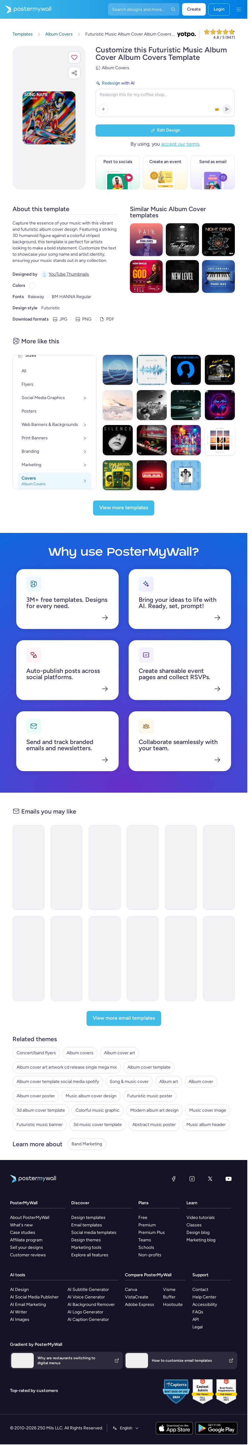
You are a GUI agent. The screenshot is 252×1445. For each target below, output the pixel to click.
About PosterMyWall (29, 1217)
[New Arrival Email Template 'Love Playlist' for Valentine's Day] (66, 867)
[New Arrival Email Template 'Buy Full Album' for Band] (105, 867)
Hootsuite (173, 1304)
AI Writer (18, 1312)
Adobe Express (139, 1304)
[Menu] (238, 9)
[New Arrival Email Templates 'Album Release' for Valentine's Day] (66, 958)
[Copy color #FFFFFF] (32, 286)
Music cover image (207, 1110)
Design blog (198, 1232)
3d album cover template (41, 1110)
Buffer (169, 1297)
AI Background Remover (91, 1304)
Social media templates (93, 1232)
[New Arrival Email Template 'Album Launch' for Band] (28, 867)
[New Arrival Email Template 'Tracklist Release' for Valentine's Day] (219, 958)
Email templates (86, 1225)
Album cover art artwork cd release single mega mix (67, 1067)
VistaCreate (136, 1297)
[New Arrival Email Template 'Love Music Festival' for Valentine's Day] (181, 867)
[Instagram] (192, 1178)
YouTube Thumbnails (69, 274)
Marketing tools (86, 1247)
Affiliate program (26, 1240)
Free (142, 1217)
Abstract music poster (154, 1124)
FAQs (197, 1312)
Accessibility (204, 1304)
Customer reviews (28, 1255)
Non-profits (149, 1255)
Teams (144, 1240)
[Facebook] (173, 1178)
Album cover (201, 1081)
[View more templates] (123, 507)
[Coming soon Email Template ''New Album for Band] (105, 958)
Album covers (80, 1053)
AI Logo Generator (85, 1312)
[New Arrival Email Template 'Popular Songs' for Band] (219, 867)
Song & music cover (129, 1081)
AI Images (19, 1319)
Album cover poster (36, 1096)
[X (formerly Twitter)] (210, 1178)
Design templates (88, 1217)
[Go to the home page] (25, 9)
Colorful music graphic (98, 1110)
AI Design (19, 1289)
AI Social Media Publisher (34, 1297)
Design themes (86, 1240)
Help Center (204, 1297)
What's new (21, 1225)
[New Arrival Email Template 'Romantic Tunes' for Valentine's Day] (28, 958)
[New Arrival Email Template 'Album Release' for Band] (143, 867)
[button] (74, 57)
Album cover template (148, 1067)
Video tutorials (200, 1217)
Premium (147, 1225)
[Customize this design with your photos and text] (49, 117)
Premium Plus (151, 1232)
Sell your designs (26, 1247)
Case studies (22, 1232)
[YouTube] (228, 1178)
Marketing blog (200, 1240)
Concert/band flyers (36, 1053)
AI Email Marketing (28, 1304)
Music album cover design (91, 1096)
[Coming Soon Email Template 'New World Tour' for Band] (143, 958)
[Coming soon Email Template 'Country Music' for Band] (181, 958)
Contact (200, 1289)
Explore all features (89, 1255)
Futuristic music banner (40, 1124)
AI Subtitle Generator (88, 1289)
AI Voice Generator (86, 1297)
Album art (168, 1081)
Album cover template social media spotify (58, 1081)
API (195, 1319)
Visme (169, 1289)
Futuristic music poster (149, 1096)
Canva (131, 1289)
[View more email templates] (123, 1018)
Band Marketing (87, 1144)
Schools (146, 1247)
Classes (194, 1225)
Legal (197, 1327)
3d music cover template (97, 1124)
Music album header (206, 1124)
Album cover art (119, 1053)
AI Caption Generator (88, 1319)
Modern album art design (154, 1110)
